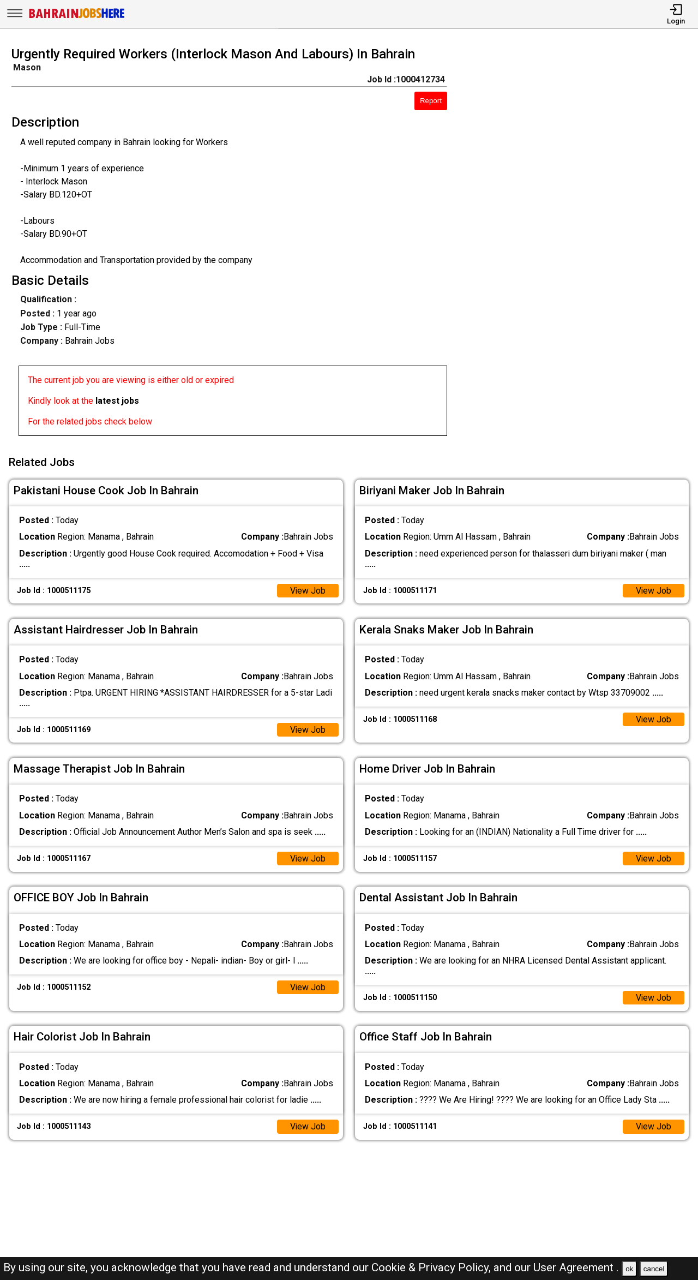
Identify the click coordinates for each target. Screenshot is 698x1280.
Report (431, 101)
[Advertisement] (581, 244)
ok (629, 1269)
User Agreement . (576, 1267)
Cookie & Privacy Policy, (432, 1267)
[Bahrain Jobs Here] (77, 17)
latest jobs (117, 401)
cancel (654, 1269)
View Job (308, 589)
